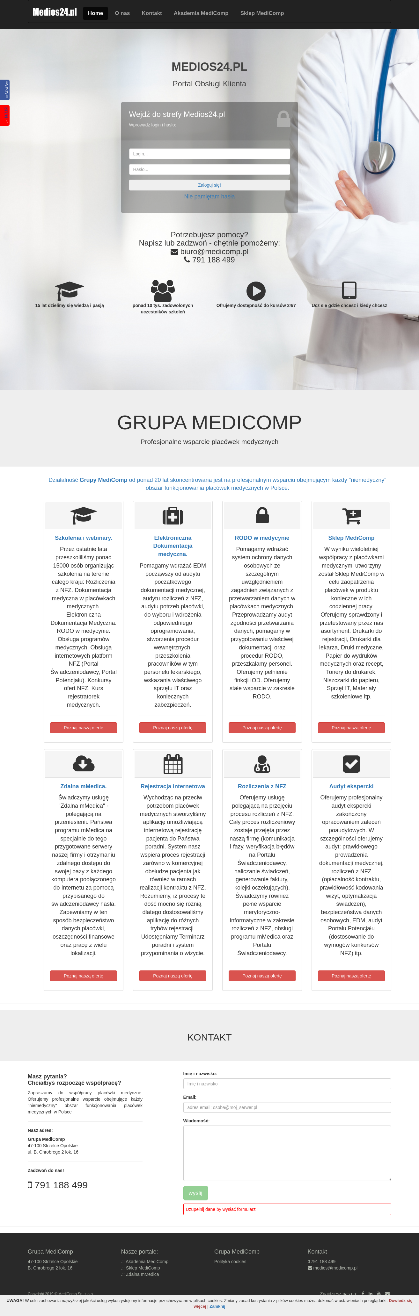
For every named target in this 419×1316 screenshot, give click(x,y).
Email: (190, 1097)
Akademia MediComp (201, 13)
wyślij (195, 1193)
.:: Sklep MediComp (140, 1267)
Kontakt (152, 13)
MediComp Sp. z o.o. (76, 1294)
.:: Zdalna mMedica (140, 1274)
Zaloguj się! (209, 185)
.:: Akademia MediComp (145, 1261)
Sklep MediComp (262, 13)
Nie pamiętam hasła (209, 196)
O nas (122, 13)
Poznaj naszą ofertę (83, 727)
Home (95, 13)
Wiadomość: (196, 1120)
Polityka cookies (230, 1261)
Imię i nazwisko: (200, 1073)
